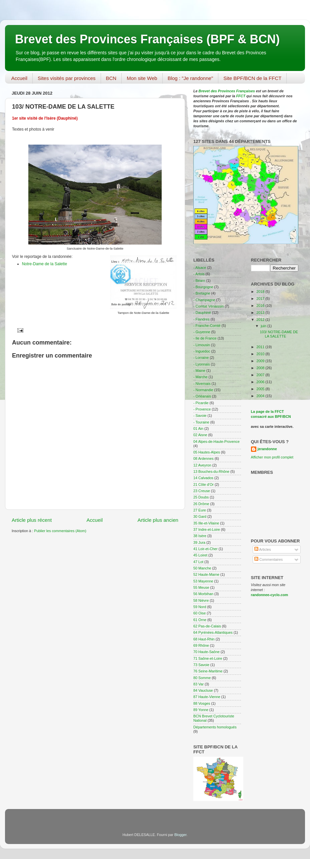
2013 (260, 313)
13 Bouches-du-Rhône (211, 471)
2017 (260, 299)
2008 (260, 368)
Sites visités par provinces (66, 78)
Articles (262, 549)
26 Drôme (201, 504)
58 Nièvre (201, 600)
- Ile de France (205, 338)
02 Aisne (200, 435)
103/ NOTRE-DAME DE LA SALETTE (279, 334)
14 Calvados (203, 478)
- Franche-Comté (207, 326)
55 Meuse (201, 587)
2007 (260, 375)
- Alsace (199, 268)
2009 (260, 361)
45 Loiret (200, 555)
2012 (260, 320)
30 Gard (199, 516)
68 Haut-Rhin (204, 639)
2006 (260, 382)
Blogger (180, 835)
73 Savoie (201, 665)
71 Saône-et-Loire (207, 658)
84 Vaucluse (203, 690)
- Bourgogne (203, 287)
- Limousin (201, 345)
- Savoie (200, 416)
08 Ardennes (203, 458)
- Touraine (201, 422)
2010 (260, 354)
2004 (260, 396)
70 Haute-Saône (206, 652)
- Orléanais (202, 396)
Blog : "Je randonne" (190, 78)
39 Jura (199, 542)
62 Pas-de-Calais (207, 626)
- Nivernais (202, 384)
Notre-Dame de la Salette (44, 264)
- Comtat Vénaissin (208, 306)
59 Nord (199, 607)
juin (264, 326)
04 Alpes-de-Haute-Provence (216, 441)
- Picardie (201, 403)
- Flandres (201, 319)
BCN (111, 78)
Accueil (19, 78)
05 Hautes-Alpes (206, 452)
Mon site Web (142, 78)
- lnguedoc (201, 351)
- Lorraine (201, 358)
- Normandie (203, 390)
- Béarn (199, 281)
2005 (260, 389)
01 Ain (198, 428)
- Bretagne (201, 293)
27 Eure (199, 510)
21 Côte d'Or (203, 484)
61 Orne (199, 620)
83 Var (198, 684)
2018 (260, 292)
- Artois (199, 274)
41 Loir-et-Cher (205, 549)
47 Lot (198, 562)
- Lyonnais (201, 364)
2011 (260, 347)
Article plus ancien (157, 520)
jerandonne (267, 449)
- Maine (199, 371)
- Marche (200, 377)
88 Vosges (201, 703)
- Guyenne (201, 332)
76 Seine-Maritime (208, 671)
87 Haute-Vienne (206, 697)
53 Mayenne (203, 581)
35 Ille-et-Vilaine (206, 523)
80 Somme (202, 678)
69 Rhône (201, 645)
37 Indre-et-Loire (206, 529)
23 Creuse (201, 491)
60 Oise (199, 613)
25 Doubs (201, 497)
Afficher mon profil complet (272, 457)
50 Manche (202, 568)
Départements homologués (215, 727)
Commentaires (268, 559)
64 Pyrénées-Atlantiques (213, 632)
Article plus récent (32, 520)
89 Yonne (200, 710)
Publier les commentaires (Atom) (60, 531)
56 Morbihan (203, 594)
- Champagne (204, 300)
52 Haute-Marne (206, 574)
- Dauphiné (202, 313)
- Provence (202, 409)
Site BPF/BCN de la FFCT (252, 78)
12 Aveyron (202, 465)
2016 (260, 306)
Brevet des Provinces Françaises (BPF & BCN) (147, 39)
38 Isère (199, 536)
